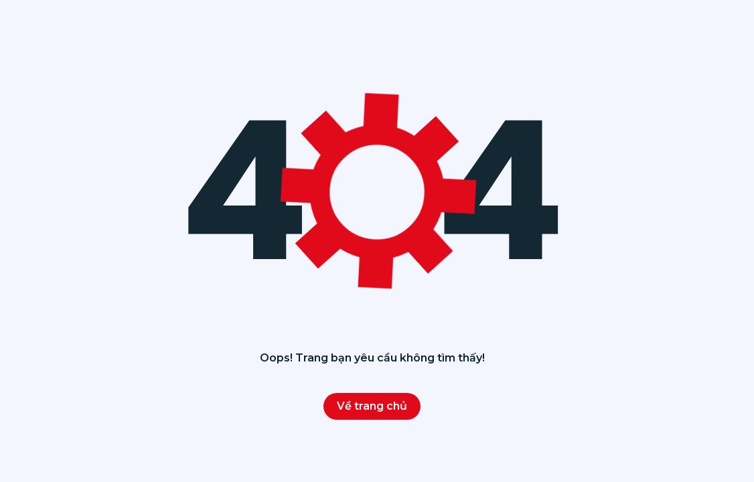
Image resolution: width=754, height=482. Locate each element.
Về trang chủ (372, 406)
